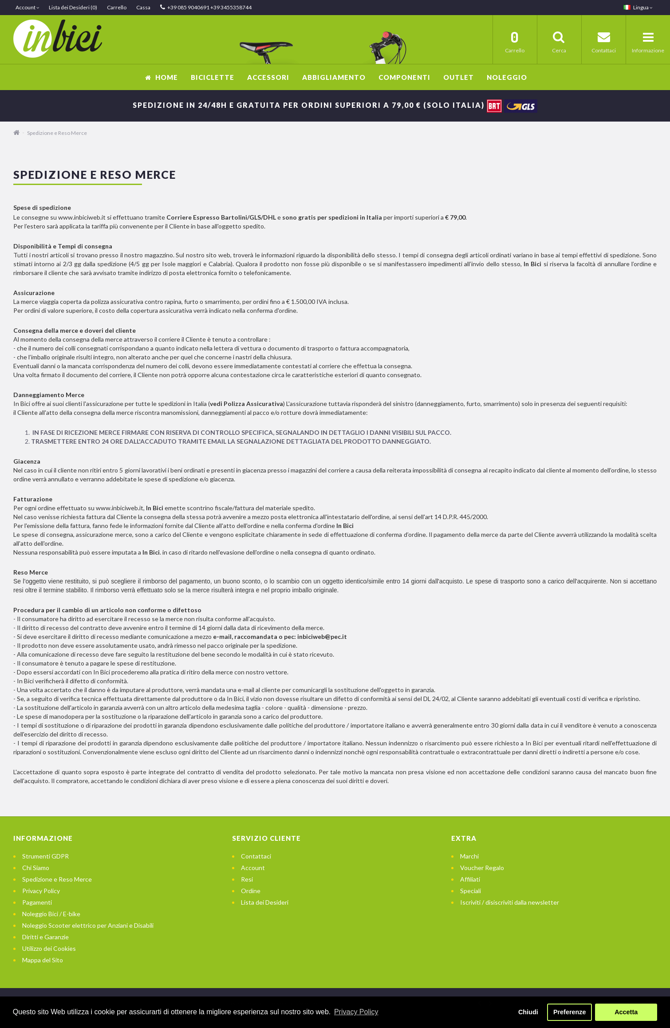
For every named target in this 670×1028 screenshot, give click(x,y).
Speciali (470, 890)
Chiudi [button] (528, 1012)
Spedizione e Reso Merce (57, 133)
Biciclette (212, 77)
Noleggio (507, 77)
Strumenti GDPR (45, 856)
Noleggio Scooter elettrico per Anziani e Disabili (88, 925)
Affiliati (470, 879)
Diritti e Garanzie (45, 937)
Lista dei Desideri (264, 902)
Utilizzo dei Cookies (49, 948)
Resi (247, 879)
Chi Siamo (35, 867)
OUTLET (458, 77)
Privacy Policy (41, 890)
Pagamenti (37, 902)
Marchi (469, 856)
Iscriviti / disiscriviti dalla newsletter (509, 902)
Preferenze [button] (569, 1012)
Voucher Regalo (482, 867)
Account (253, 867)
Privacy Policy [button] (356, 1012)
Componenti (404, 77)
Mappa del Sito (42, 960)
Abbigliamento (334, 77)
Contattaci (256, 856)
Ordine (250, 890)
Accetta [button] (626, 1012)
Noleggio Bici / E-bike (51, 914)
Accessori (268, 77)
